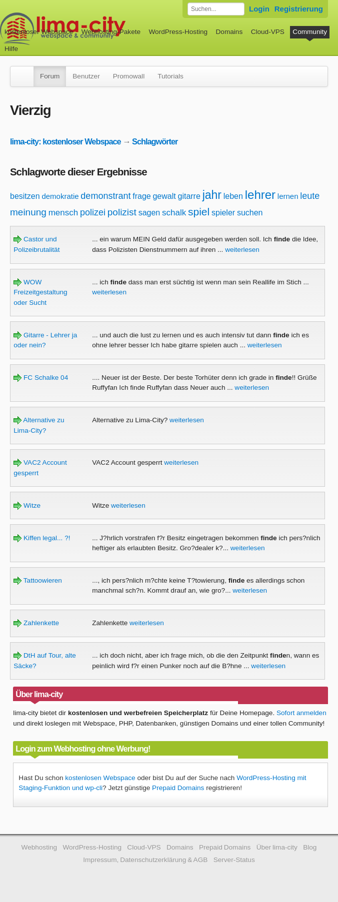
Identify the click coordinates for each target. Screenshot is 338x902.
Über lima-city (277, 847)
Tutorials (171, 76)
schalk (174, 212)
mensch (63, 212)
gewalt (164, 196)
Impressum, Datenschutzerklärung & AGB (145, 860)
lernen (288, 196)
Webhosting (40, 847)
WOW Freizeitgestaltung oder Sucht (40, 292)
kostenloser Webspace (38, 31)
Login (259, 8)
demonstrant (105, 196)
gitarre (189, 196)
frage (141, 196)
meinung (28, 212)
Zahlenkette (36, 623)
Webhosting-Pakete (111, 31)
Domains (229, 31)
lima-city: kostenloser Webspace (65, 141)
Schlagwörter (155, 141)
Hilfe (11, 48)
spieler (223, 212)
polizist (122, 212)
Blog (309, 847)
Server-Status (234, 860)
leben (233, 196)
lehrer (260, 194)
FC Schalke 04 (41, 377)
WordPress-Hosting (178, 31)
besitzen (25, 196)
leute (310, 196)
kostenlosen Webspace (100, 778)
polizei (93, 212)
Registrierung (298, 8)
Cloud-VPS (267, 31)
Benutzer (86, 76)
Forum (50, 76)
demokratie (60, 196)
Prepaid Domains (178, 788)
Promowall (128, 76)
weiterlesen (242, 249)
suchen (250, 212)
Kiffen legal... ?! (42, 538)
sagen (149, 212)
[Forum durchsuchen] (216, 8)
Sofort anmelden (301, 713)
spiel (199, 211)
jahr (212, 194)
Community (309, 31)
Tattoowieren (38, 580)
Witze (27, 505)
